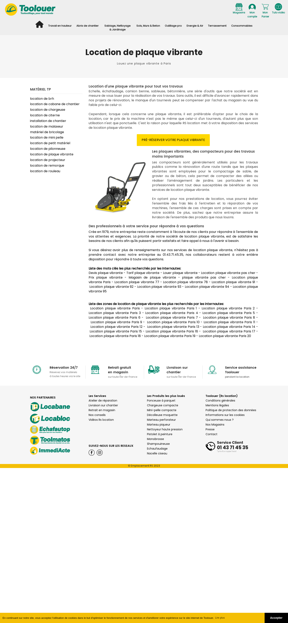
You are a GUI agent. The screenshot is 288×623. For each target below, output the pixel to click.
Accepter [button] (276, 617)
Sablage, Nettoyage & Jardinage (117, 27)
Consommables (241, 26)
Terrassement (217, 26)
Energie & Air (195, 26)
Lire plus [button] (220, 617)
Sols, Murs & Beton (148, 26)
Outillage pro (173, 26)
